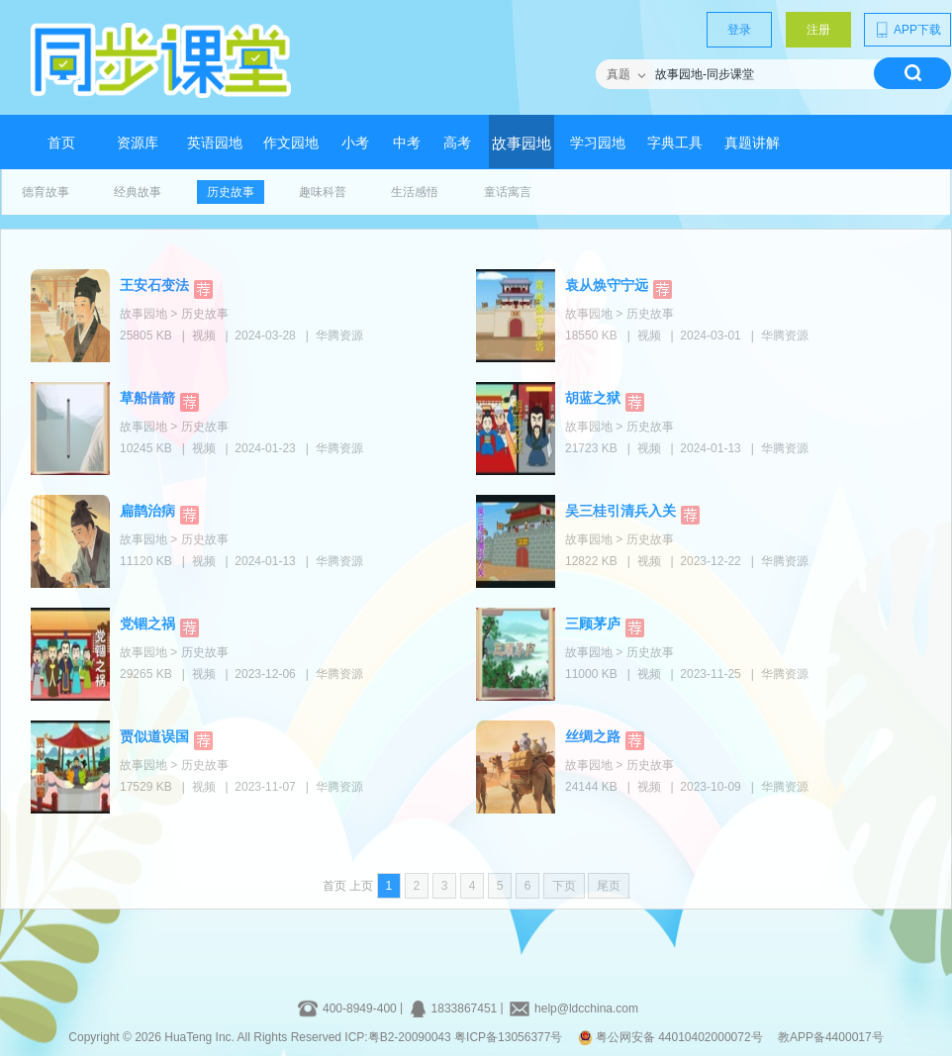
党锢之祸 (147, 623)
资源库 (137, 143)
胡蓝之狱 (592, 398)
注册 (818, 30)
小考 (355, 143)
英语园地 (214, 143)
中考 (407, 143)
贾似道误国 (154, 736)
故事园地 (521, 143)
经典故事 (137, 192)
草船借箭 (147, 398)
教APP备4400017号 (831, 1037)
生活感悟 (414, 192)
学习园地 (597, 143)
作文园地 (291, 143)
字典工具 (675, 143)
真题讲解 (752, 143)
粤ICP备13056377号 (508, 1037)
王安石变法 (154, 285)
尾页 (608, 886)
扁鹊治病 (147, 511)
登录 (739, 30)
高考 (457, 143)
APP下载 (907, 30)
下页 (564, 886)
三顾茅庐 (592, 623)
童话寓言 (507, 192)
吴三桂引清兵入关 (620, 511)
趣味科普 (322, 192)
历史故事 (230, 192)
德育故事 (45, 192)
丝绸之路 (592, 736)
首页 (61, 143)
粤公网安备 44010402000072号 (672, 1037)
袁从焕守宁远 (606, 285)
